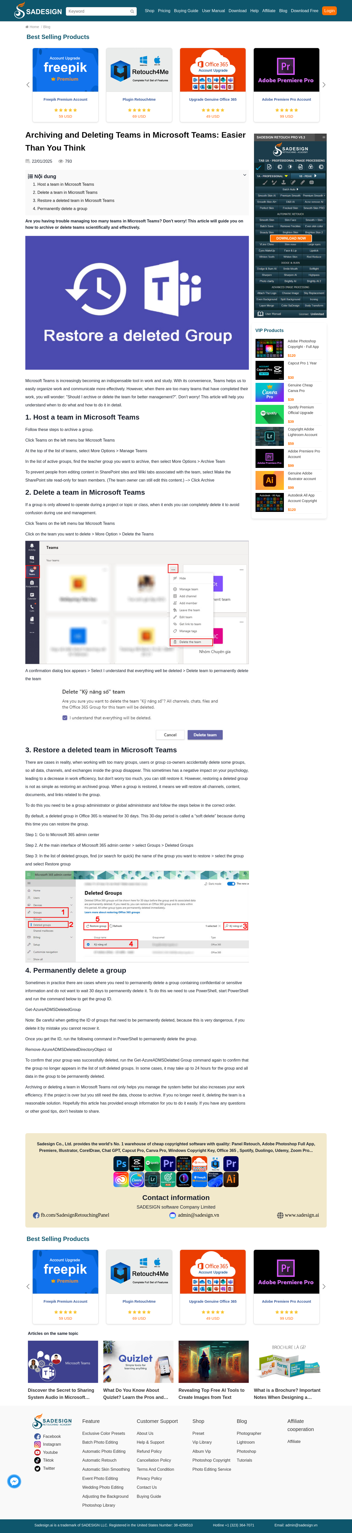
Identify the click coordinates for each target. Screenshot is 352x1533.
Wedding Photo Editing (102, 1487)
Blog (283, 11)
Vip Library (202, 1442)
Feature (91, 1421)
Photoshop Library (98, 1505)
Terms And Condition (155, 1469)
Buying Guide (186, 11)
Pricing (164, 11)
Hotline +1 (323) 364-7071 (233, 1525)
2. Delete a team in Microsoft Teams (65, 192)
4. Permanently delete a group (60, 208)
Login (329, 10)
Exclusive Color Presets (103, 1433)
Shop (149, 11)
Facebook (52, 1436)
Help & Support (150, 1442)
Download (238, 11)
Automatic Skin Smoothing (106, 1469)
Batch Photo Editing (100, 1442)
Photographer (249, 1433)
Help (254, 11)
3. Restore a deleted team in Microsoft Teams (73, 200)
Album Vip (201, 1451)
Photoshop (246, 1451)
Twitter (49, 1468)
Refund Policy (149, 1451)
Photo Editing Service (211, 1469)
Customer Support (157, 1421)
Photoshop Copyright (211, 1460)
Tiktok (48, 1460)
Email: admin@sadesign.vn (296, 1525)
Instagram (52, 1444)
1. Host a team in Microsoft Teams (63, 184)
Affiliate (269, 11)
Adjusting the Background (105, 1496)
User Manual (213, 11)
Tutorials (244, 1460)
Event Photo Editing (100, 1478)
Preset (198, 1433)
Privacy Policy (149, 1478)
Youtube (50, 1452)
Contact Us (147, 1487)
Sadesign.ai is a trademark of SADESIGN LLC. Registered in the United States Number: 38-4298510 (113, 1525)
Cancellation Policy (154, 1460)
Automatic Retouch (99, 1460)
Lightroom (246, 1442)
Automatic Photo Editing (104, 1451)
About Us (145, 1433)
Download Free (305, 11)
